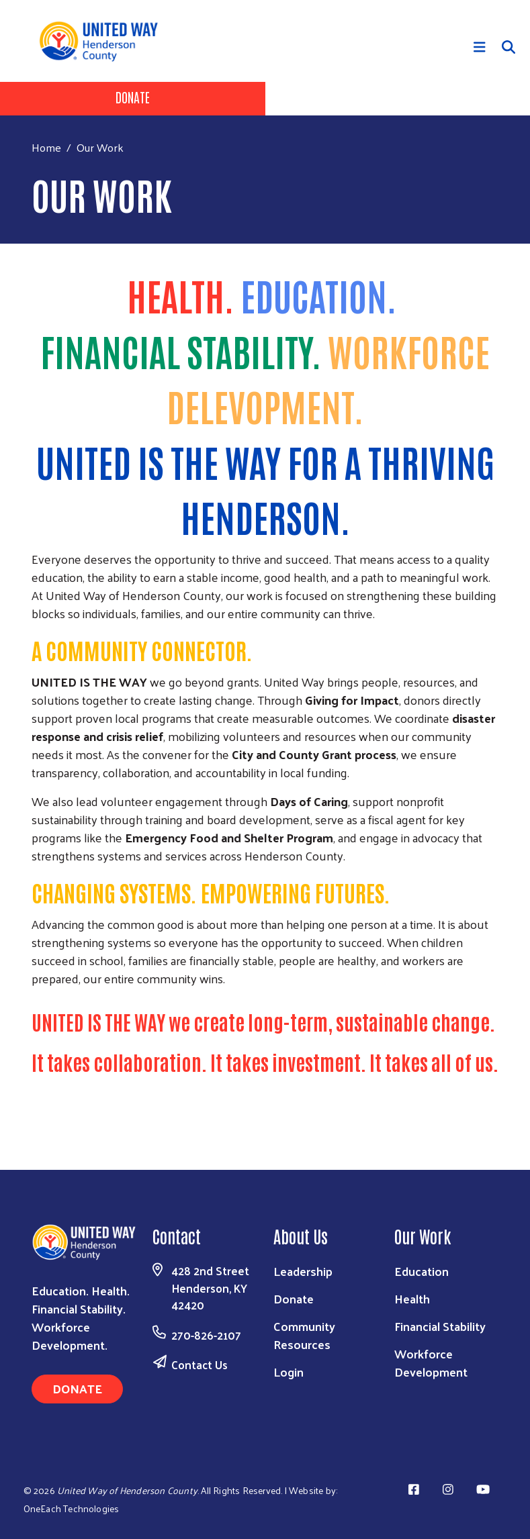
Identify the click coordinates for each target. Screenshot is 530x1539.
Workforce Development (431, 1362)
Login (288, 1371)
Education (421, 1270)
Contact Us (199, 1364)
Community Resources (304, 1334)
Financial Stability (440, 1325)
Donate (133, 96)
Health (412, 1298)
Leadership (303, 1270)
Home (46, 147)
